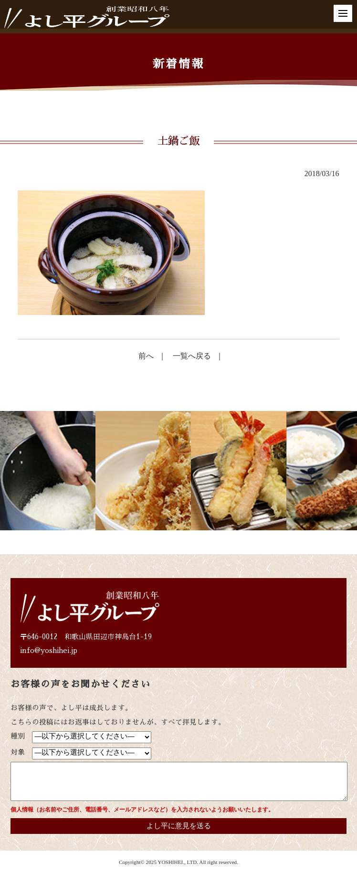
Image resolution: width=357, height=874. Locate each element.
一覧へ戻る (192, 356)
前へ (146, 356)
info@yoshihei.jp (48, 650)
